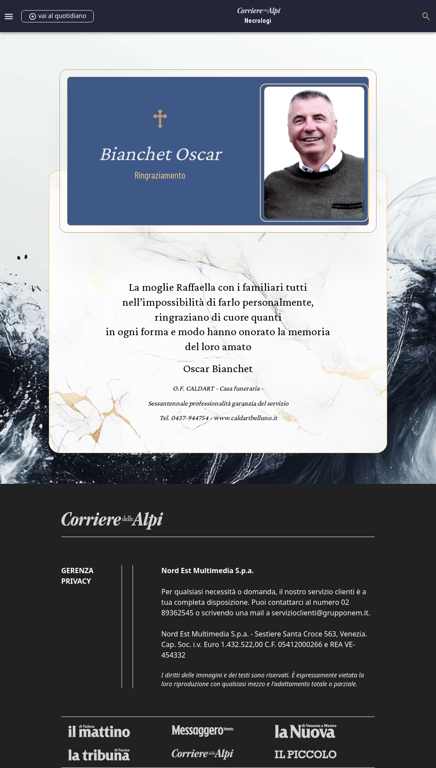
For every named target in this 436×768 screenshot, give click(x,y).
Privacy (76, 581)
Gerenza (77, 570)
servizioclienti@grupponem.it (320, 613)
